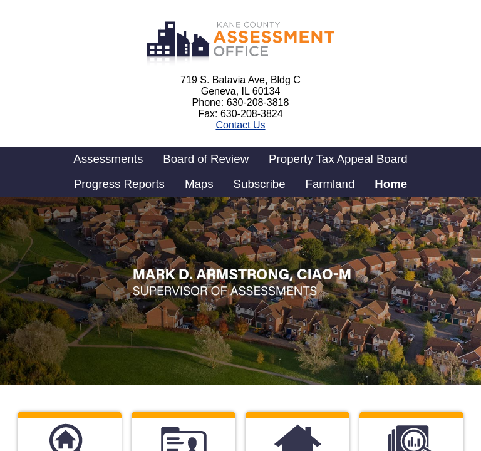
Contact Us (240, 125)
